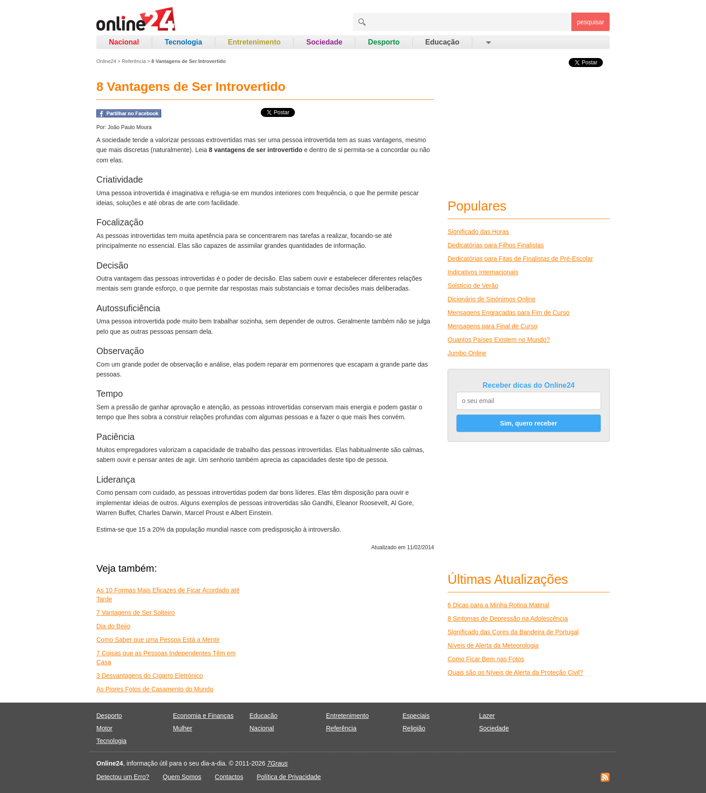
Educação (442, 42)
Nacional (124, 42)
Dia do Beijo (113, 626)
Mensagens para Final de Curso (492, 326)
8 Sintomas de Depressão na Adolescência (508, 618)
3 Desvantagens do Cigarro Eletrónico (149, 675)
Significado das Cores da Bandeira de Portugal (513, 632)
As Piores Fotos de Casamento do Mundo (154, 689)
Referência (134, 61)
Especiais (416, 715)
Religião (414, 728)
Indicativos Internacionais (483, 272)
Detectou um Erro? (122, 776)
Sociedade (324, 42)
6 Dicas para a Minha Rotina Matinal (498, 605)
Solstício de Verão (473, 285)
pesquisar (590, 22)
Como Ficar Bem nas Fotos (486, 659)
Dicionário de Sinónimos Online (491, 299)
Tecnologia (183, 42)
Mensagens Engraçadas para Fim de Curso (509, 312)
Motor (104, 728)
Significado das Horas (478, 231)
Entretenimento (254, 42)
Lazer (487, 715)
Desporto (383, 42)
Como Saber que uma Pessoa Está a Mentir (158, 639)
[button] (488, 42)
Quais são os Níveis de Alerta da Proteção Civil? (515, 672)
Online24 (106, 61)
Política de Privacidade (289, 776)
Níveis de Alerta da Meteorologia (493, 645)
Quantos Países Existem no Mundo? (499, 339)
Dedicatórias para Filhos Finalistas (496, 245)
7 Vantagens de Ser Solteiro (135, 612)
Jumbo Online (467, 353)
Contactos (229, 776)
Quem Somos (182, 776)
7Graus (277, 763)
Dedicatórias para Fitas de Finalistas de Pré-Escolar (520, 258)
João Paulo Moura (129, 127)
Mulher (182, 728)
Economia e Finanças (203, 715)
